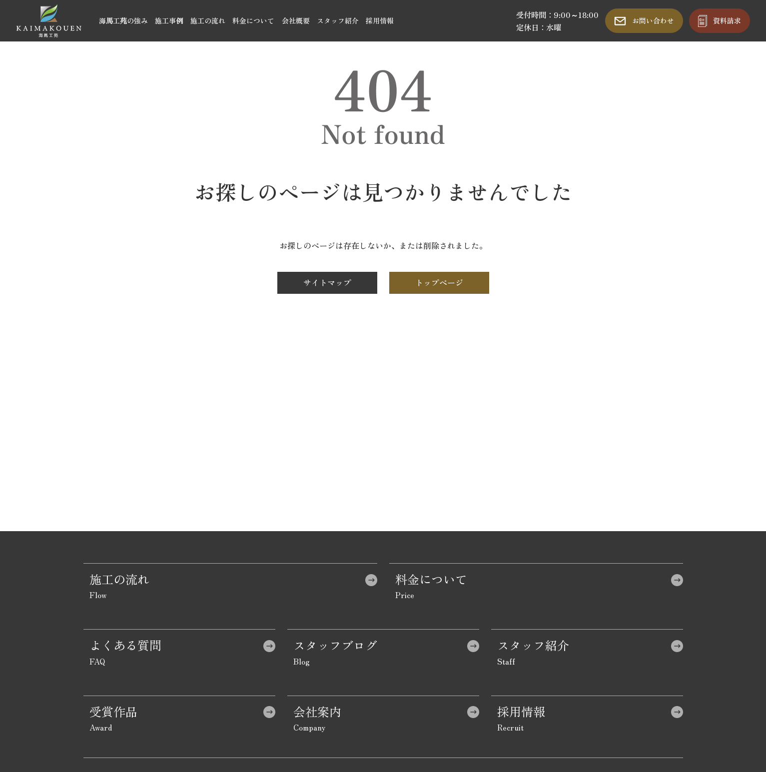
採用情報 (380, 20)
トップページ (439, 282)
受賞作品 (113, 711)
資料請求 (727, 20)
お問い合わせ (653, 20)
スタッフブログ (335, 645)
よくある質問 (125, 645)
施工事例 (169, 20)
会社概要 (296, 20)
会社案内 (317, 711)
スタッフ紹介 (338, 20)
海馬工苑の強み (123, 20)
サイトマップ (327, 282)
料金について (253, 20)
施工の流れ (207, 20)
